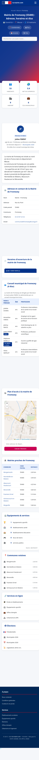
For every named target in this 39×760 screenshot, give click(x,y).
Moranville (7, 490)
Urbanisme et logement (9, 728)
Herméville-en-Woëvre (20, 566)
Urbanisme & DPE (11, 617)
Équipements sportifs (12, 607)
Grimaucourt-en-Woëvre (20, 587)
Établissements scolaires (10, 715)
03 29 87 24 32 (20, 217)
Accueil (13, 10)
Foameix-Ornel (8, 494)
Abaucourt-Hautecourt (20, 572)
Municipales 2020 (28, 145)
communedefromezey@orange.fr (26, 222)
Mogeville (7, 505)
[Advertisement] (18, 60)
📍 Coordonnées (14, 27)
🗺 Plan (25, 33)
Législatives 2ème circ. (12, 647)
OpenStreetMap (25, 439)
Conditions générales (8, 700)
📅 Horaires (14, 33)
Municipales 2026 (11, 637)
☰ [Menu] (35, 2)
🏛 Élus (27, 27)
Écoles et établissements (13, 602)
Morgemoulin (8, 472)
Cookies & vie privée (8, 704)
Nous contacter (7, 697)
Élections (5, 722)
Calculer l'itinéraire (20, 448)
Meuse (19, 10)
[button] (22, 420)
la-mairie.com (16, 737)
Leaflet (16, 439)
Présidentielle (10, 632)
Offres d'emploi (10, 612)
